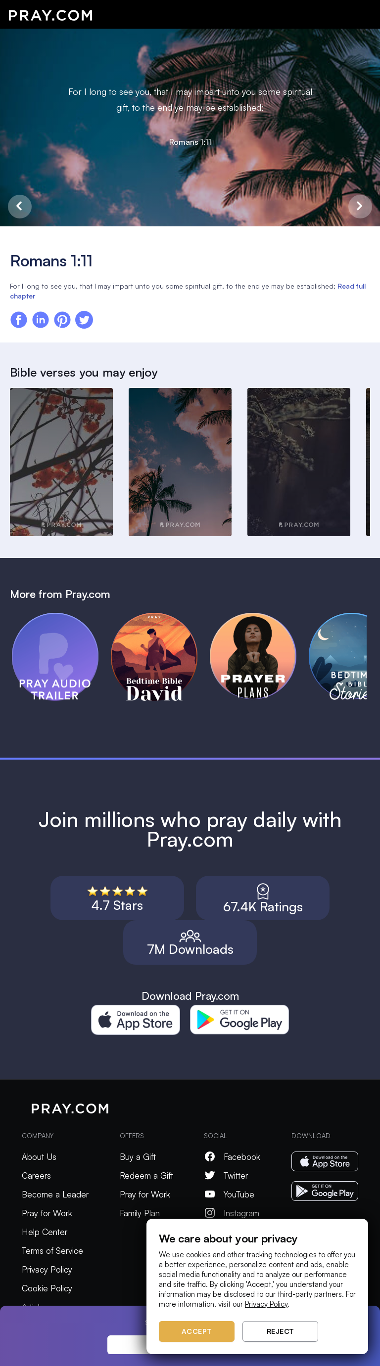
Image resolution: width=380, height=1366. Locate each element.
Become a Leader (55, 1194)
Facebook (232, 1157)
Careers (36, 1175)
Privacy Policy (47, 1269)
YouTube (229, 1194)
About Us (39, 1157)
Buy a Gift (138, 1157)
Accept (197, 1331)
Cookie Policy (47, 1288)
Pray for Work (47, 1213)
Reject (280, 1331)
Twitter (226, 1175)
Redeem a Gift (146, 1175)
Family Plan (140, 1213)
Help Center (44, 1232)
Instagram (231, 1213)
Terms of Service (52, 1250)
